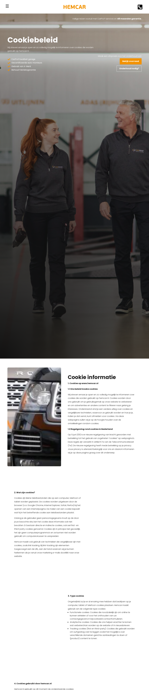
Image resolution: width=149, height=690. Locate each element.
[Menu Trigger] (7, 6)
